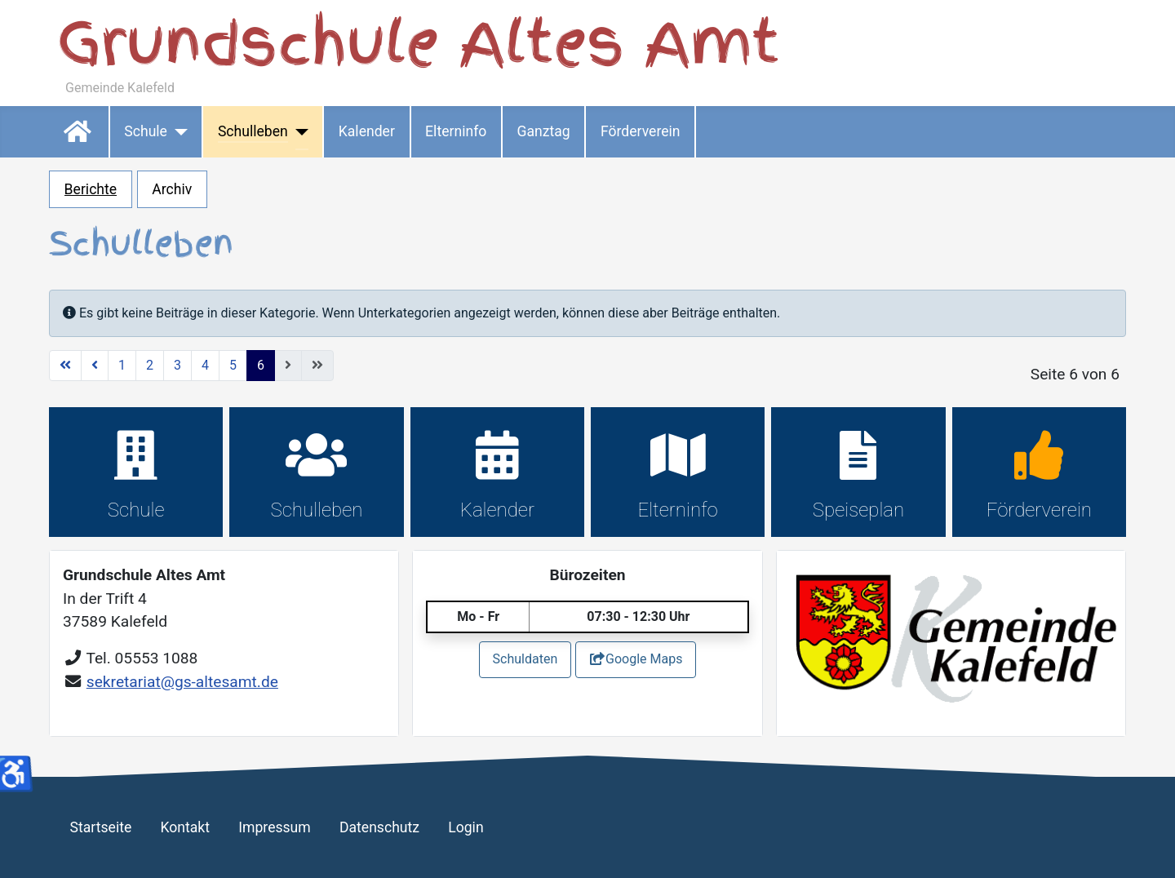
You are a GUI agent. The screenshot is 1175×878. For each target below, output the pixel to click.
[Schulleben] (298, 131)
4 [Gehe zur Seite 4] (205, 365)
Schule (145, 131)
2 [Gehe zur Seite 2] (149, 365)
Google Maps (635, 659)
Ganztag (543, 131)
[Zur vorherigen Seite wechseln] (95, 365)
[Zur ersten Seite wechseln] (65, 365)
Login (465, 827)
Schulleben (253, 131)
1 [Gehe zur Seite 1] (122, 365)
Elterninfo (455, 131)
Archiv (172, 189)
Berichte (91, 189)
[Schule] (177, 131)
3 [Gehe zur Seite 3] (177, 365)
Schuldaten (525, 659)
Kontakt (185, 827)
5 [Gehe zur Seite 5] (233, 365)
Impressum (274, 827)
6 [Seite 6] (260, 365)
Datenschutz (379, 827)
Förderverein (641, 131)
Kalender (367, 131)
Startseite (79, 131)
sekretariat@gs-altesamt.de (182, 681)
